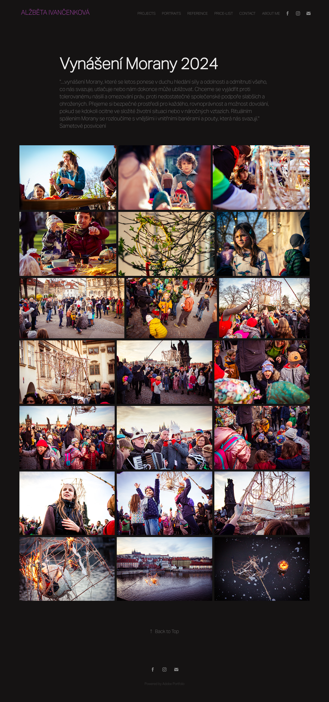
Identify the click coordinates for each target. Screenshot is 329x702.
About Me (271, 13)
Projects (146, 13)
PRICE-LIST (223, 13)
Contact (247, 13)
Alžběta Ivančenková (55, 12)
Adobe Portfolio (173, 684)
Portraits (171, 13)
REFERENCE (197, 13)
